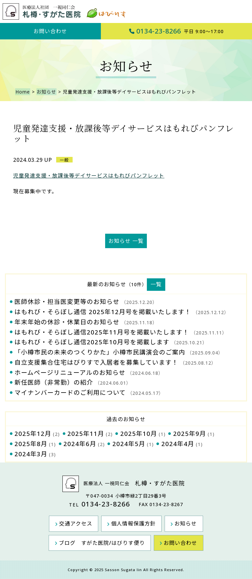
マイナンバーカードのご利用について (70, 392)
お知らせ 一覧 (126, 241)
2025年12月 (32, 433)
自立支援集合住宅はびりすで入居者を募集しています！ (96, 362)
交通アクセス (76, 523)
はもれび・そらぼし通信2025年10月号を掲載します (92, 342)
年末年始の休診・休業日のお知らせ (67, 322)
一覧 (156, 284)
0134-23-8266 (176, 31)
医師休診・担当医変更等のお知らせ (67, 301)
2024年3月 (30, 454)
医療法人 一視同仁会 (126, 484)
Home (22, 92)
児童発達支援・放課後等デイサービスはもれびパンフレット (88, 175)
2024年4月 (177, 444)
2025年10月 (138, 433)
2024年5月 (128, 444)
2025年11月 (85, 433)
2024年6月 (79, 444)
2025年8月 (30, 444)
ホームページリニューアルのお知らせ (70, 372)
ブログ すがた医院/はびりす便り (102, 542)
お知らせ (46, 92)
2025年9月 (189, 433)
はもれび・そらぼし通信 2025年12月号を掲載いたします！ (102, 312)
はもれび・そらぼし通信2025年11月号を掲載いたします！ (101, 332)
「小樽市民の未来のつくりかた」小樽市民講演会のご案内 (99, 352)
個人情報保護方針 (133, 523)
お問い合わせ (50, 31)
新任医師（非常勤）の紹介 (53, 382)
